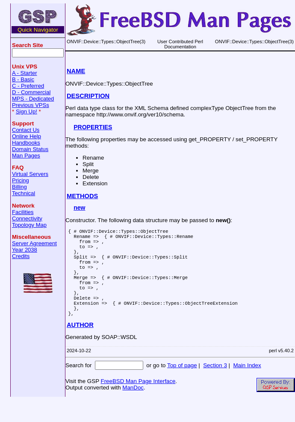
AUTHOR (80, 346)
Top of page (182, 387)
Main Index (247, 387)
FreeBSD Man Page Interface (137, 403)
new (79, 207)
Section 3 (215, 387)
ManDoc (133, 409)
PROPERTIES (93, 127)
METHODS (82, 196)
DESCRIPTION (88, 95)
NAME (76, 71)
